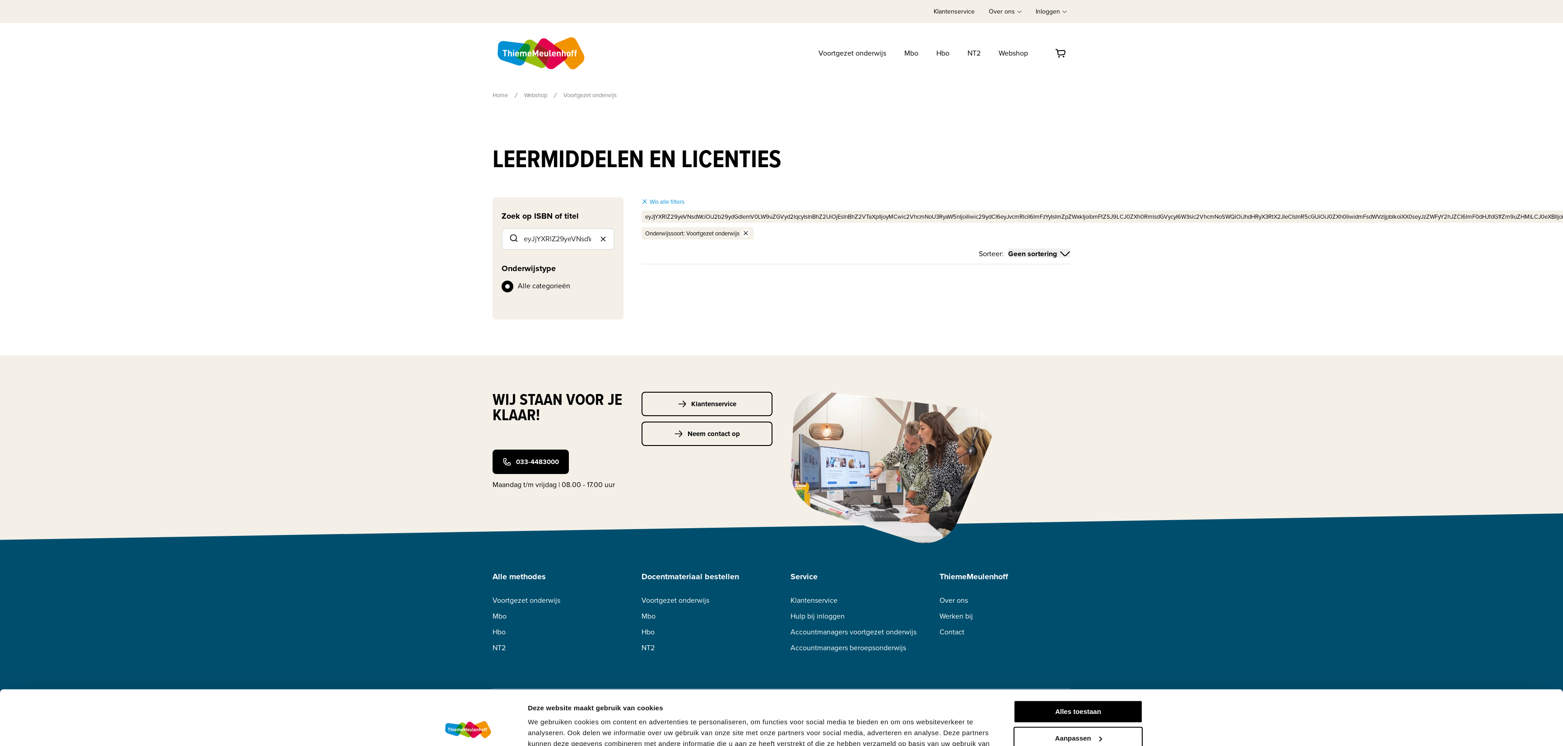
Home (500, 95)
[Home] (542, 53)
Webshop (1013, 53)
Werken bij (956, 616)
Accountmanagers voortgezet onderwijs (853, 632)
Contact (952, 632)
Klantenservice (954, 11)
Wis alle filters (663, 201)
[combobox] (558, 239)
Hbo (942, 53)
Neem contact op (707, 434)
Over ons (954, 600)
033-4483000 (530, 462)
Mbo (911, 53)
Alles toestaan (1078, 660)
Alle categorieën (544, 286)
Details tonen (549, 728)
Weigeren (1078, 713)
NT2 (974, 53)
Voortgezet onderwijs (852, 53)
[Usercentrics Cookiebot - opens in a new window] (467, 728)
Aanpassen (1078, 686)
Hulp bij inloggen (818, 616)
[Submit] (513, 239)
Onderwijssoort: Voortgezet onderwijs (697, 233)
